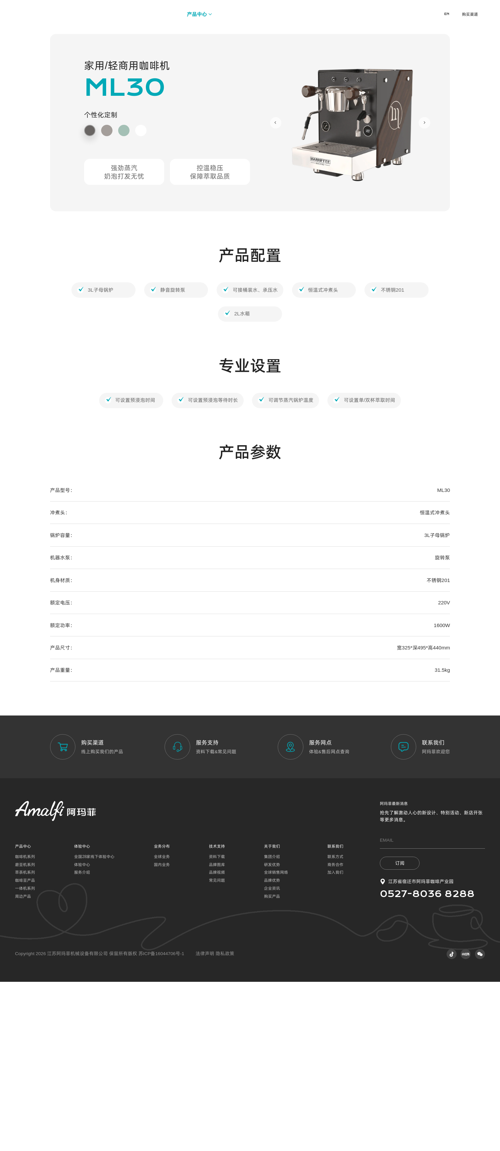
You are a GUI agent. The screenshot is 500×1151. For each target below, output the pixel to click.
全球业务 (162, 1026)
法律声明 (206, 1123)
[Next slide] (424, 292)
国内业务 (162, 1034)
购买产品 (272, 1065)
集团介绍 (272, 1026)
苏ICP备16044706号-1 (161, 1123)
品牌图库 (217, 1034)
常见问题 (217, 1049)
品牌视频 (217, 1042)
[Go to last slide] (275, 292)
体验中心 (82, 1034)
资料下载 (217, 1026)
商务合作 (335, 1034)
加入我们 (335, 1042)
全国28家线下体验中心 (94, 1026)
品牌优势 (272, 1049)
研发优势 (272, 1034)
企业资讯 (272, 1057)
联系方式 (335, 1026)
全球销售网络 (276, 1042)
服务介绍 (82, 1042)
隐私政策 (225, 1123)
